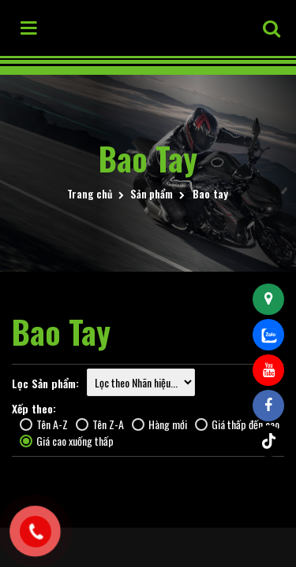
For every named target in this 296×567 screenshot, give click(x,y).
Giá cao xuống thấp (67, 440)
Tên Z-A (100, 424)
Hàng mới (159, 424)
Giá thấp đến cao (237, 424)
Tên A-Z (44, 424)
